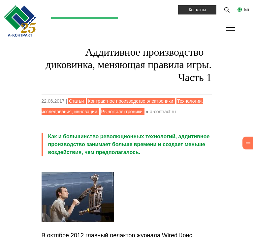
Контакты (197, 10)
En (246, 9)
